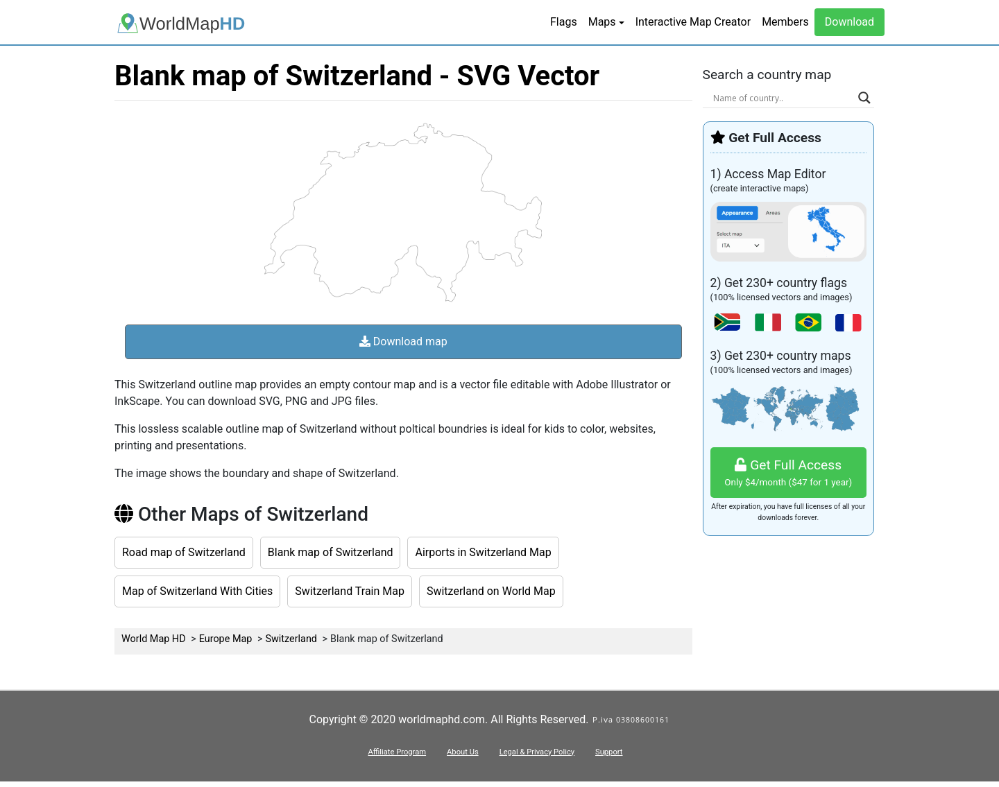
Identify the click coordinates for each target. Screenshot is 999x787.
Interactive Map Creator (693, 21)
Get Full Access (788, 473)
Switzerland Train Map (349, 591)
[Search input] (782, 97)
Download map (403, 341)
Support (608, 751)
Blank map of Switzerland (330, 552)
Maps (602, 21)
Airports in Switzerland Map (483, 552)
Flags (563, 21)
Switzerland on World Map (491, 591)
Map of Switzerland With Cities (197, 591)
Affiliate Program (397, 751)
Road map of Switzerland (184, 552)
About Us (463, 751)
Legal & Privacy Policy (537, 751)
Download (849, 21)
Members (785, 21)
